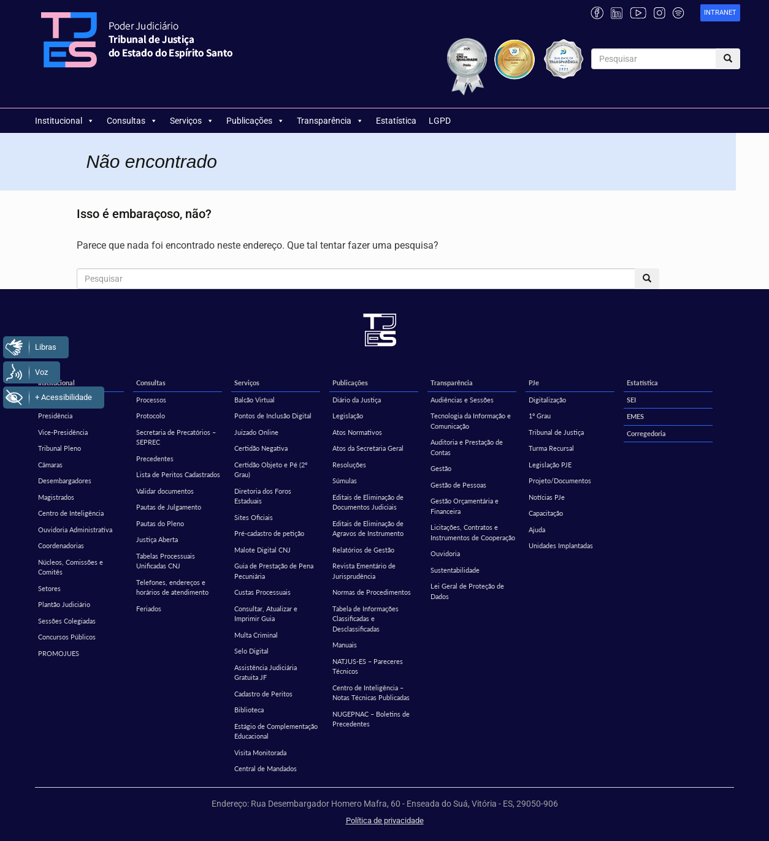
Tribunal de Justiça (556, 432)
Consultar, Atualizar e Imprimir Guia (265, 614)
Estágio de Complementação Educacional (276, 731)
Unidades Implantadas (561, 545)
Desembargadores (64, 481)
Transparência (330, 120)
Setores (49, 588)
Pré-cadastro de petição (269, 533)
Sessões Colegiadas (67, 621)
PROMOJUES (58, 653)
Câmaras (50, 465)
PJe (534, 383)
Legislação (347, 416)
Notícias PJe (547, 497)
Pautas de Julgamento (168, 507)
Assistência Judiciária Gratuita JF (265, 672)
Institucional (64, 120)
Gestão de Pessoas (458, 485)
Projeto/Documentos (560, 481)
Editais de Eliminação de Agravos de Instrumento (368, 528)
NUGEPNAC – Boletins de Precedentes (371, 719)
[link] (720, 13)
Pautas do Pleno (160, 523)
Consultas (132, 120)
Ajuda (537, 530)
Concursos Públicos (67, 637)
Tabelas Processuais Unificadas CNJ (165, 561)
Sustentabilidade (455, 570)
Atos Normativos (357, 432)
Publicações (255, 120)
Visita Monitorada (260, 752)
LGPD (440, 121)
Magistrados (56, 497)
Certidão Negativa (261, 448)
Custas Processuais (262, 592)
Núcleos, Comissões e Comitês (70, 567)
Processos (151, 400)
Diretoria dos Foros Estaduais (262, 496)
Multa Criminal (256, 635)
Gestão (440, 468)
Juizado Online (256, 432)
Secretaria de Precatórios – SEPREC (176, 437)
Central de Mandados (265, 768)
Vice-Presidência (63, 432)
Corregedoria (646, 433)
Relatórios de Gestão (363, 550)
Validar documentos (165, 491)
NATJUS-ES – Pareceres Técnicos (367, 666)
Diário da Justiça (356, 400)
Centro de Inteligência (71, 513)
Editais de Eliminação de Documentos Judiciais (368, 502)
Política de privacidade (385, 820)
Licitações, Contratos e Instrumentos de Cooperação (472, 532)
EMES (635, 416)
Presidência (55, 416)
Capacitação (546, 513)
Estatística (396, 121)
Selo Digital (251, 651)
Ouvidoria (445, 553)
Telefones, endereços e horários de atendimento (172, 587)
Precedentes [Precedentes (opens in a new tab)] (155, 458)
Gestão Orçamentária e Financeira (464, 506)
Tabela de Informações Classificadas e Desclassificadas (365, 619)
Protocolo (150, 416)
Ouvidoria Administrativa (75, 530)
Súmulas (344, 481)
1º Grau (540, 416)
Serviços (192, 120)
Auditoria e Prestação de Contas (466, 447)
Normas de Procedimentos (371, 592)
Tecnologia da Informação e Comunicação (470, 421)
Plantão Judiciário (64, 604)
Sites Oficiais (253, 517)
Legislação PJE (550, 465)
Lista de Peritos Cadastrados (178, 474)
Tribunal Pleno (59, 448)
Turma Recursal (551, 448)
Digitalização (547, 400)
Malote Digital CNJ (262, 550)
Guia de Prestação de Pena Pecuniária (273, 571)
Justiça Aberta (157, 539)
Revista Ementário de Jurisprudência (364, 571)
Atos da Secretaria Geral (368, 448)
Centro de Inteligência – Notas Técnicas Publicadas (371, 693)
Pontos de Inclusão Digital (273, 416)
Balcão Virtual (254, 400)
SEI (631, 400)
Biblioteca (249, 710)
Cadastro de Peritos (263, 694)
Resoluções (349, 465)
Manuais (344, 645)
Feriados (148, 609)
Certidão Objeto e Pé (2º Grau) (270, 470)
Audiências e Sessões (462, 400)
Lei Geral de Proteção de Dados (467, 591)
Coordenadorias (61, 545)
